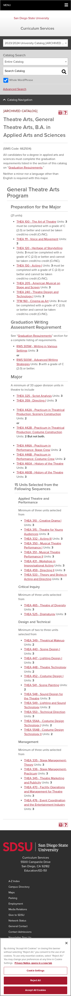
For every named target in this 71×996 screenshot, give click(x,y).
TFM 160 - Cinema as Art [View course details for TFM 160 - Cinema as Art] (32, 301)
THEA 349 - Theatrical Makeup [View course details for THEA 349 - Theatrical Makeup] (44, 640)
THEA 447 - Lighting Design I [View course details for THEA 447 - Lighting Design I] (43, 658)
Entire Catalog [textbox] (14, 62)
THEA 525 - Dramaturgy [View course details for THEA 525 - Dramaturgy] (39, 614)
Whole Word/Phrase (21, 80)
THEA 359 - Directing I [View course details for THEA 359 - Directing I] (31, 400)
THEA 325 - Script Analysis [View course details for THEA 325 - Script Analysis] (34, 396)
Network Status (17, 920)
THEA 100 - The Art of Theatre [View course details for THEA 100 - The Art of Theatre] (36, 222)
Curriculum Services (37, 28)
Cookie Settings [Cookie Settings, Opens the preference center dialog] (35, 972)
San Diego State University (31, 18)
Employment (16, 903)
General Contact (18, 926)
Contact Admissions (20, 931)
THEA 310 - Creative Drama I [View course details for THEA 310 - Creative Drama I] (42, 521)
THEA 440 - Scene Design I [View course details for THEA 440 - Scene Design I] (42, 649)
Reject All (35, 982)
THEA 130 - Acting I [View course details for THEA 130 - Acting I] (29, 265)
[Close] (66, 945)
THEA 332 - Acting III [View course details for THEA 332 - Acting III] (38, 539)
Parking (13, 898)
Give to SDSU (16, 915)
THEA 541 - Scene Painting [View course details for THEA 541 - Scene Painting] (41, 685)
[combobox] (35, 43)
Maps (12, 892)
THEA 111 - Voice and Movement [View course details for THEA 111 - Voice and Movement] (37, 239)
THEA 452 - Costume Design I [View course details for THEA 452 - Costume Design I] (43, 676)
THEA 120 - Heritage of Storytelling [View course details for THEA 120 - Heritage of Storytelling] (39, 248)
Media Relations (18, 909)
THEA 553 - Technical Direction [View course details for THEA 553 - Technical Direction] (44, 712)
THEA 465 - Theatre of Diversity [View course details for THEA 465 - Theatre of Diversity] (45, 605)
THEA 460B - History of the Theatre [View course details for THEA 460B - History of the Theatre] (39, 472)
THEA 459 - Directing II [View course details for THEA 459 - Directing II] (39, 570)
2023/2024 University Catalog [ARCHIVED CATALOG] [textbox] (36, 43)
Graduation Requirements (25, 168)
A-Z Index (14, 881)
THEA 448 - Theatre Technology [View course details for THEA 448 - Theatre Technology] (45, 667)
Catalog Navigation (19, 100)
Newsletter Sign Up (20, 937)
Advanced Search (14, 89)
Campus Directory (19, 886)
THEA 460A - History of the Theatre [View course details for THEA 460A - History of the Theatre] (39, 464)
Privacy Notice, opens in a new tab (33, 965)
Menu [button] (7, 5)
